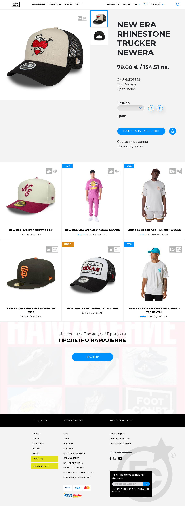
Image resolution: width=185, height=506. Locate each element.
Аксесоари (38, 447)
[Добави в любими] (172, 131)
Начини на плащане (73, 471)
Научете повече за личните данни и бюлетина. (131, 494)
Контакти (68, 452)
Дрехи (36, 442)
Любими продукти (119, 442)
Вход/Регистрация (118, 4)
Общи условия (71, 462)
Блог (79, 4)
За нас (66, 442)
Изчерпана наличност (141, 131)
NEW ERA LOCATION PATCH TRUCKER (92, 312)
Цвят (121, 116)
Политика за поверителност (78, 476)
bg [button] (135, 4)
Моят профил (117, 437)
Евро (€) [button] (155, 4)
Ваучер (36, 452)
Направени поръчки (120, 447)
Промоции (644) (41, 470)
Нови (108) (38, 463)
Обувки (36, 437)
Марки (68, 4)
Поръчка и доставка (74, 457)
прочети (92, 360)
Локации (68, 447)
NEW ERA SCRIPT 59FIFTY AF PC (30, 230)
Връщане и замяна (73, 467)
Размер (123, 103)
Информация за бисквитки (77, 481)
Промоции (54, 4)
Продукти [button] (38, 4)
